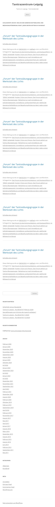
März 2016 (6, 431)
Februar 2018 (7, 413)
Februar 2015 (7, 439)
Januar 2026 (6, 347)
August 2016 (7, 429)
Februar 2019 (7, 405)
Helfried (32, 49)
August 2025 (7, 357)
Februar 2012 (7, 447)
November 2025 (8, 352)
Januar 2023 (6, 376)
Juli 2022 (5, 378)
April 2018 (6, 410)
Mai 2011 (6, 453)
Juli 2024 (5, 365)
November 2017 (8, 416)
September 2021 (8, 386)
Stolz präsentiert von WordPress (13, 503)
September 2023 (8, 371)
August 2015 (7, 437)
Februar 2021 (7, 392)
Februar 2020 (7, 400)
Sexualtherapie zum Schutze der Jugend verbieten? (19, 312)
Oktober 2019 (7, 402)
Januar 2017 (6, 426)
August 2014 (7, 442)
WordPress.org (7, 490)
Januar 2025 (6, 360)
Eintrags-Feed (7, 484)
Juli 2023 (5, 373)
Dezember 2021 (8, 381)
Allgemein (6, 466)
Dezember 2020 (8, 394)
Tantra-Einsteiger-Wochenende (21, 331)
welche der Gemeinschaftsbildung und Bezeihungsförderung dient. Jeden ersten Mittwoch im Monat (25, 62)
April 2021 (6, 389)
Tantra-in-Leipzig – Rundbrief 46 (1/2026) (16, 315)
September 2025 (8, 355)
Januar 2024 (6, 368)
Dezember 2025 (8, 349)
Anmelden (6, 482)
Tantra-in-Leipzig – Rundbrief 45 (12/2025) (16, 318)
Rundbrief (6, 468)
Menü (27, 14)
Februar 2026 (7, 344)
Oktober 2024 (7, 363)
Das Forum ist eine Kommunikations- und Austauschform (31, 52)
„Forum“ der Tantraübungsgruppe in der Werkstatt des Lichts (23, 37)
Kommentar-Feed (8, 487)
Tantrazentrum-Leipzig (27, 4)
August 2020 (7, 397)
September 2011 (8, 450)
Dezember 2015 (8, 434)
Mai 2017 (6, 421)
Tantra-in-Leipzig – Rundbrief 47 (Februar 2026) (18, 310)
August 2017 (7, 418)
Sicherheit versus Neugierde (12, 307)
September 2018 (8, 408)
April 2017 (6, 423)
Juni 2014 (6, 445)
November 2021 (8, 384)
